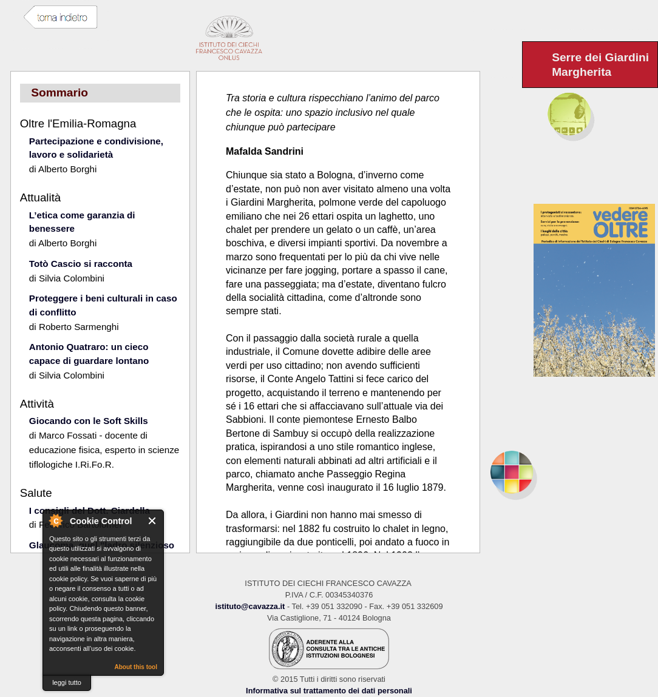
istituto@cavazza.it (250, 606)
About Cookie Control (55, 520)
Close (153, 521)
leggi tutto (66, 682)
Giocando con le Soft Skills (88, 421)
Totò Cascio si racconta (80, 263)
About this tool (135, 667)
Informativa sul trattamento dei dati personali (329, 690)
